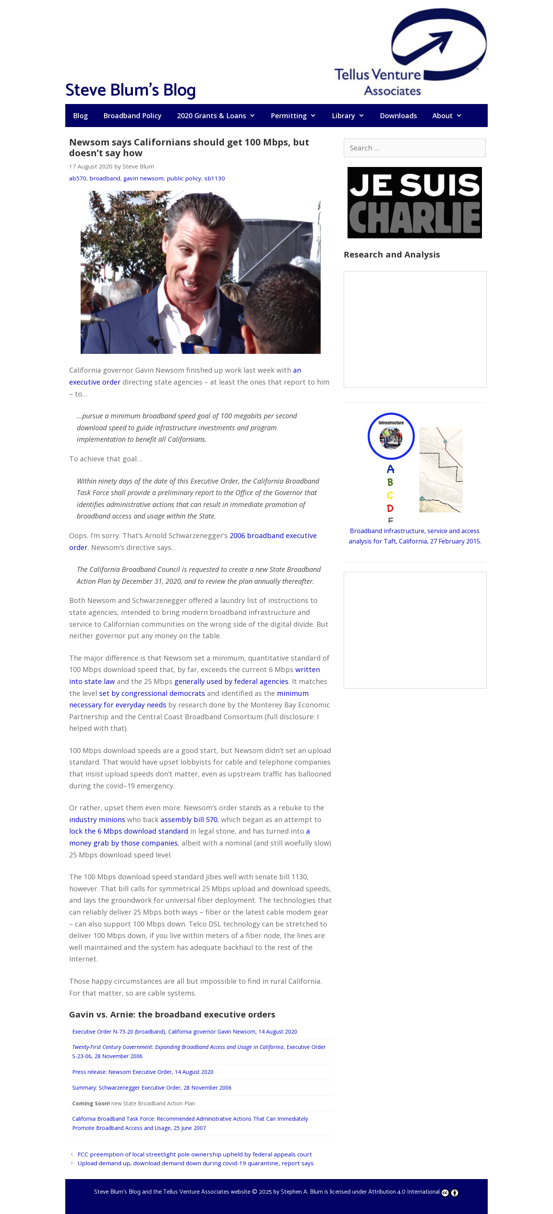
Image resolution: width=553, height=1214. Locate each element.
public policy (184, 178)
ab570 (77, 178)
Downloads (398, 115)
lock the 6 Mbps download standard (128, 831)
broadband (104, 178)
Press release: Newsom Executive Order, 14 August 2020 (143, 1071)
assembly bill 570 (189, 819)
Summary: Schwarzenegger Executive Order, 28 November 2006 (152, 1087)
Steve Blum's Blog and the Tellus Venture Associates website (172, 1192)
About (451, 115)
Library (352, 115)
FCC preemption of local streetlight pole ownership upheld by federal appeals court (195, 1154)
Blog (80, 115)
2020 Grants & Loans (220, 115)
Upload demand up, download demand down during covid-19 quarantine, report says (196, 1163)
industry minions (97, 819)
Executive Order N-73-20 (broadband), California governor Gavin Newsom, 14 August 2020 (184, 1031)
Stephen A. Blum (302, 1192)
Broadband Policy (132, 115)
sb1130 (214, 178)
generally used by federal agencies (231, 681)
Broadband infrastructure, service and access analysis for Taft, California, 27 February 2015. (415, 530)
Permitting (297, 115)
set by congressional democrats (152, 693)
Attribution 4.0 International (413, 1192)
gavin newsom (143, 178)
